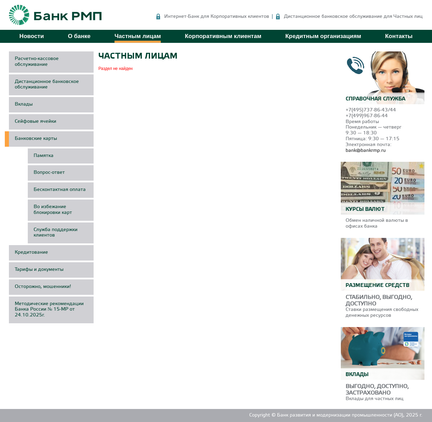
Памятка (43, 156)
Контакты (398, 36)
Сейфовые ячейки (35, 121)
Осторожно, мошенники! (43, 287)
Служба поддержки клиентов (55, 233)
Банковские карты (36, 139)
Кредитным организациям (323, 36)
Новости (32, 36)
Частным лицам (138, 36)
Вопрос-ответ (49, 173)
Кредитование (31, 252)
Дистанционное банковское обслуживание (47, 85)
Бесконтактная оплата (60, 190)
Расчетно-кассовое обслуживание (37, 62)
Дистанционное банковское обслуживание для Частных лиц (353, 17)
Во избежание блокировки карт (53, 210)
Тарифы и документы (39, 270)
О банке (79, 36)
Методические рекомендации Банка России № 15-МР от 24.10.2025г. (49, 309)
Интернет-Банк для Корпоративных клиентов (216, 17)
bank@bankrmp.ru (366, 151)
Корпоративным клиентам (223, 36)
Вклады (24, 104)
